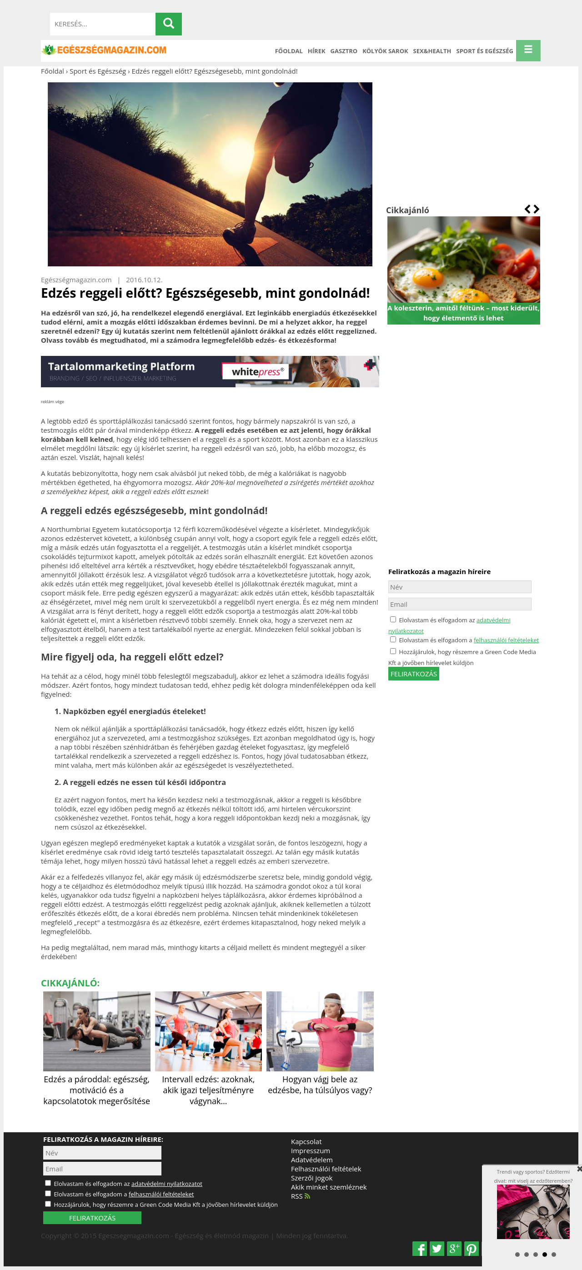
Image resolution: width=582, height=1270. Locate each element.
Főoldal (289, 51)
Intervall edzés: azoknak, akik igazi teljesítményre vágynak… (208, 1084)
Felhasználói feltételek (326, 1168)
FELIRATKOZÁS (92, 1217)
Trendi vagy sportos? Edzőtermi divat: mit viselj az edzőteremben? (538, 1203)
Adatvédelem (312, 1159)
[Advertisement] (463, 140)
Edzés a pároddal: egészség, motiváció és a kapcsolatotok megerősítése (97, 1084)
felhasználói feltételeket (506, 640)
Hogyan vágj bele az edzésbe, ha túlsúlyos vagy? (320, 1079)
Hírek (317, 51)
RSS (300, 1195)
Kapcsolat (306, 1141)
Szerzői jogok (311, 1177)
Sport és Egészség (485, 51)
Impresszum (310, 1150)
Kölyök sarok (385, 51)
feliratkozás (414, 673)
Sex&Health (432, 51)
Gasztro (344, 51)
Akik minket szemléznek (329, 1186)
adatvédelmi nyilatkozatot (166, 1184)
